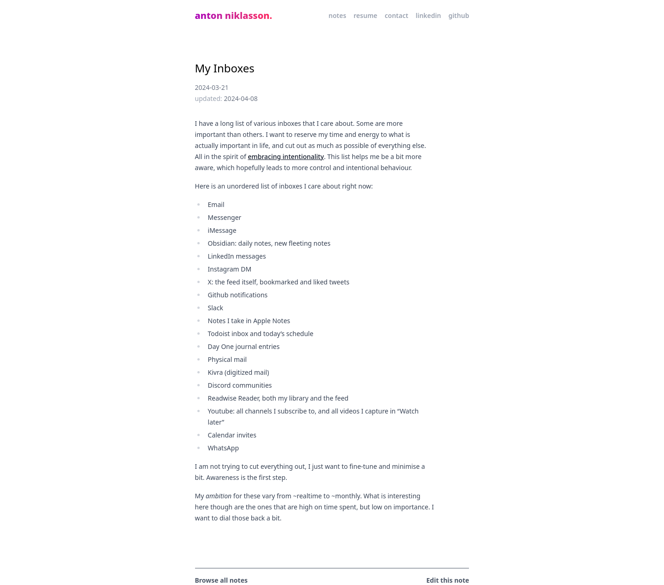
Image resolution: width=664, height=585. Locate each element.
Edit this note (448, 580)
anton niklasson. (234, 15)
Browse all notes (221, 580)
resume (365, 15)
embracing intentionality (286, 156)
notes (337, 15)
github (458, 15)
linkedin (428, 15)
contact (396, 15)
